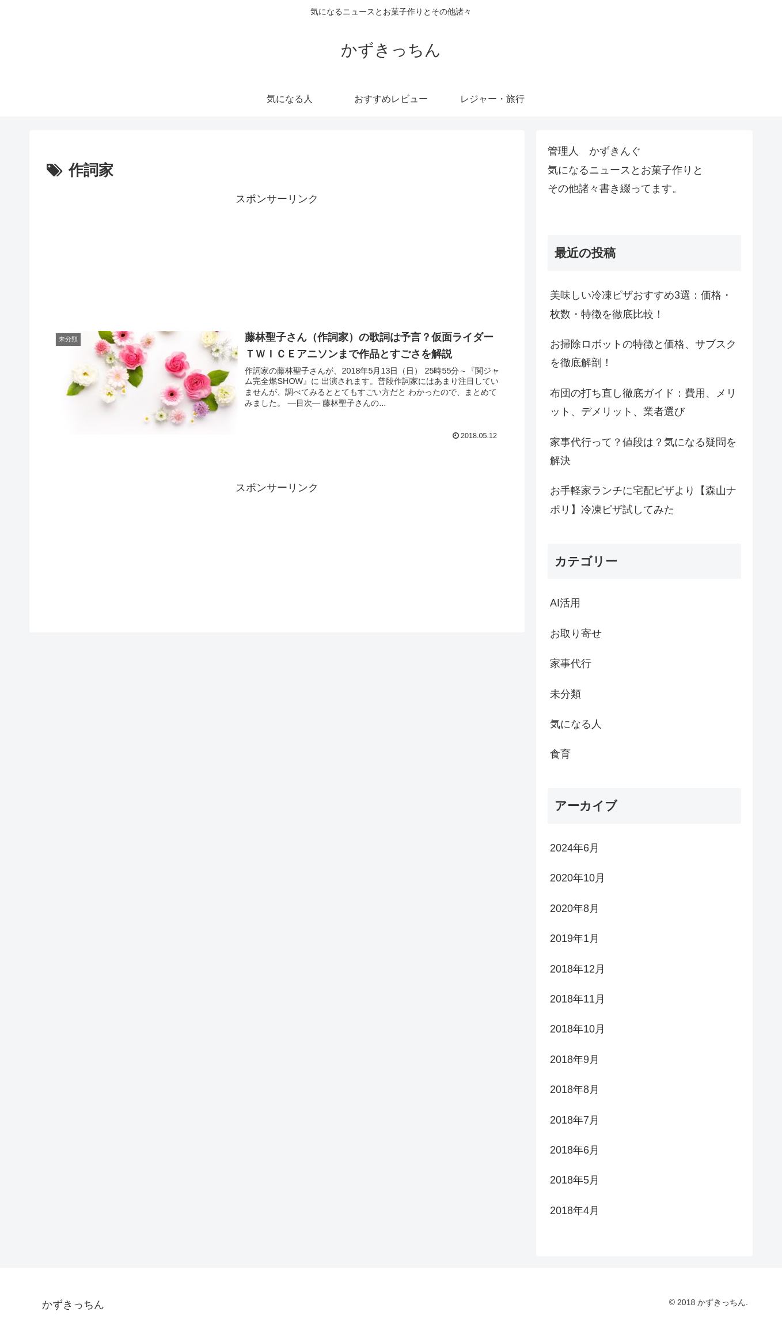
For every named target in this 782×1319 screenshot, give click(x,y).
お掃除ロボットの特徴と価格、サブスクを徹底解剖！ (643, 353)
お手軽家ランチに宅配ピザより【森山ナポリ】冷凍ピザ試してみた (643, 500)
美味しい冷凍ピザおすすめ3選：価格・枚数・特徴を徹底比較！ (641, 304)
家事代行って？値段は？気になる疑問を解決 (643, 451)
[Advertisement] (277, 256)
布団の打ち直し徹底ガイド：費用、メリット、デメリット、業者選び (643, 402)
